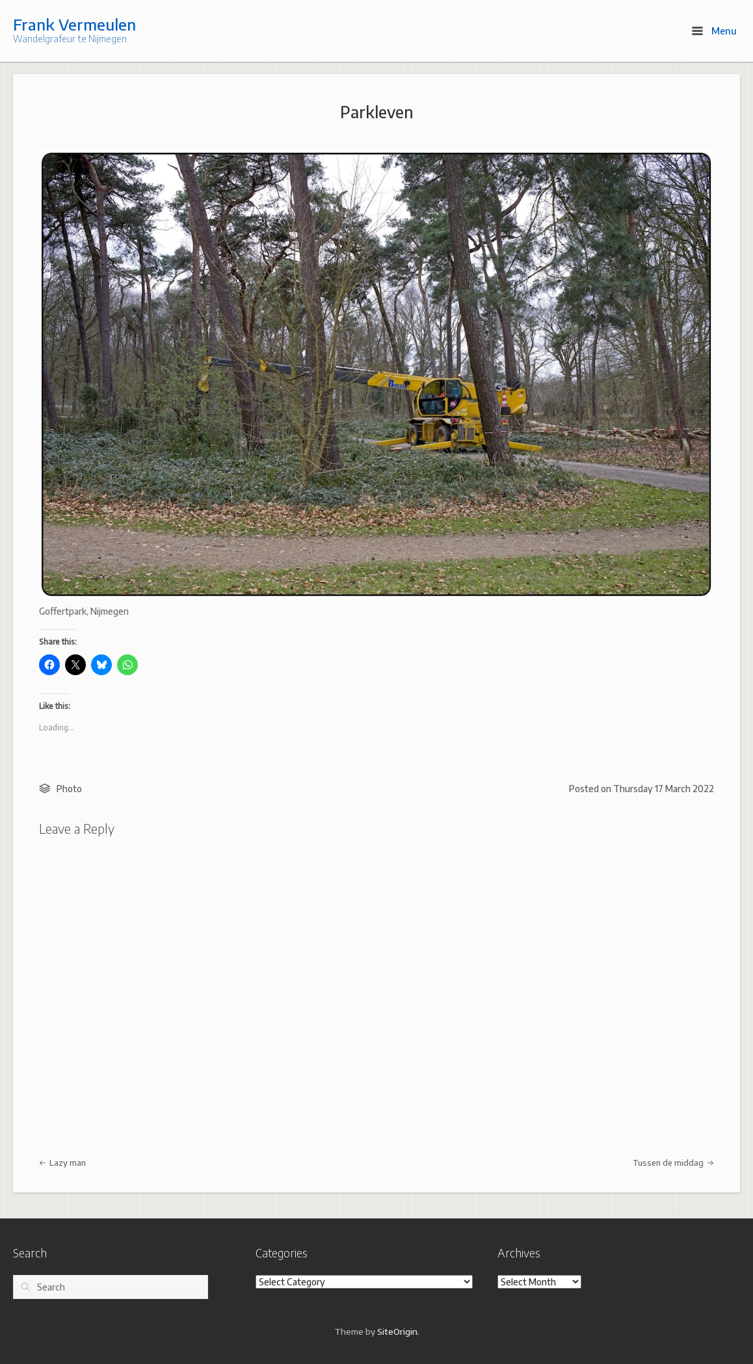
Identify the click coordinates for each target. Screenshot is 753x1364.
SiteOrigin (397, 1331)
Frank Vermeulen (74, 24)
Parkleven (377, 112)
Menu (714, 30)
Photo (69, 788)
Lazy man (62, 1162)
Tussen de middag (673, 1162)
